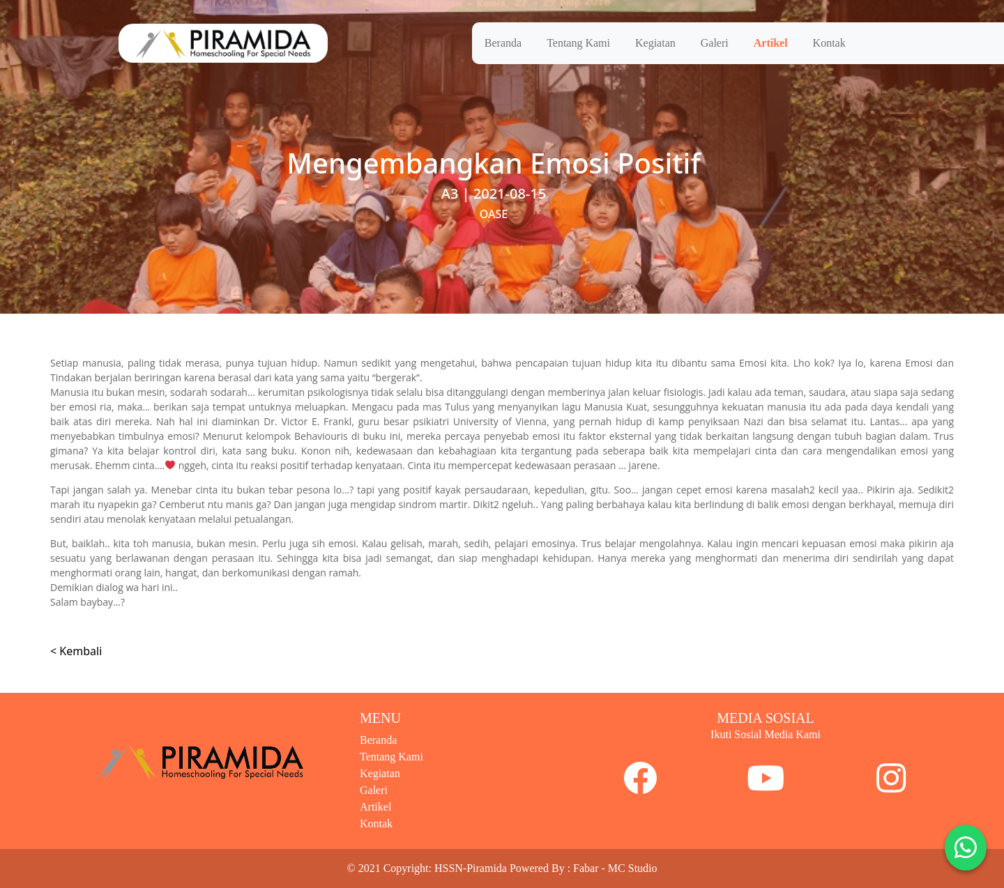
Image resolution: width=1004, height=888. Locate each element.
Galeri (715, 43)
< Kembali (76, 651)
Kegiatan (655, 43)
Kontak (829, 43)
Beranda (503, 43)
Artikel (771, 43)
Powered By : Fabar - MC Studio (583, 868)
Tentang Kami (578, 43)
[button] (966, 848)
